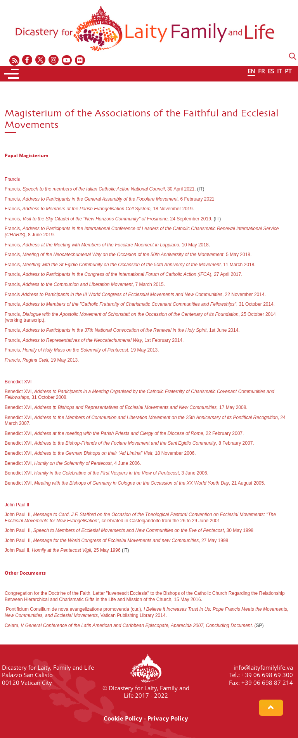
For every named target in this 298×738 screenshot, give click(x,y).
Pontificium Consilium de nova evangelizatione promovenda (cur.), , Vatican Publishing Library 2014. (146, 612)
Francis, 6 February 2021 (109, 199)
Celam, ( (130, 625)
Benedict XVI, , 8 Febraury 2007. (129, 443)
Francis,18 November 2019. (99, 208)
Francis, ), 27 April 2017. (124, 274)
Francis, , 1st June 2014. (122, 330)
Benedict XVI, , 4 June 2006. (73, 463)
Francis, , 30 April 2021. (100, 189)
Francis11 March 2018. (130, 264)
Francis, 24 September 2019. (109, 219)
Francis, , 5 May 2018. (128, 254)
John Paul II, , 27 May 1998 (116, 540)
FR (261, 71)
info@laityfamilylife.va (263, 667)
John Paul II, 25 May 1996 (63, 550)
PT (288, 71)
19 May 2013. (42, 360)
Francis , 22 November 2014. (135, 294)
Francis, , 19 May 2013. (82, 350)
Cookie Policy (123, 718)
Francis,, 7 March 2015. (85, 284)
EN (251, 71)
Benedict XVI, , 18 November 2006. (100, 453)
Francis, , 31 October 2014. (140, 304)
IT (279, 71)
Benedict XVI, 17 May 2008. (126, 407)
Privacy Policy (167, 718)
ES (271, 71)
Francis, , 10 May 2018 (107, 245)
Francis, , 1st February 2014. (94, 340)
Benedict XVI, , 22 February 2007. (124, 433)
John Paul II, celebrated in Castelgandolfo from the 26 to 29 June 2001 (140, 517)
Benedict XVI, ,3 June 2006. (106, 473)
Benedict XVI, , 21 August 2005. (135, 483)
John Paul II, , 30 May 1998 (129, 530)
